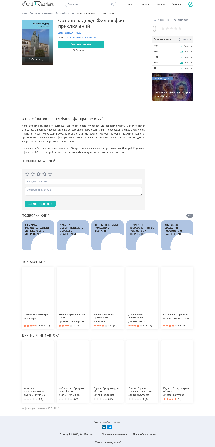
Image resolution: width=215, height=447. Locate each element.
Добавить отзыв (40, 204)
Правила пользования (114, 434)
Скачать (188, 46)
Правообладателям (144, 434)
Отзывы (176, 4)
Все (189, 216)
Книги (131, 4)
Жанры (161, 4)
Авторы (145, 4)
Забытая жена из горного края (172, 92)
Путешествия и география (81, 37)
